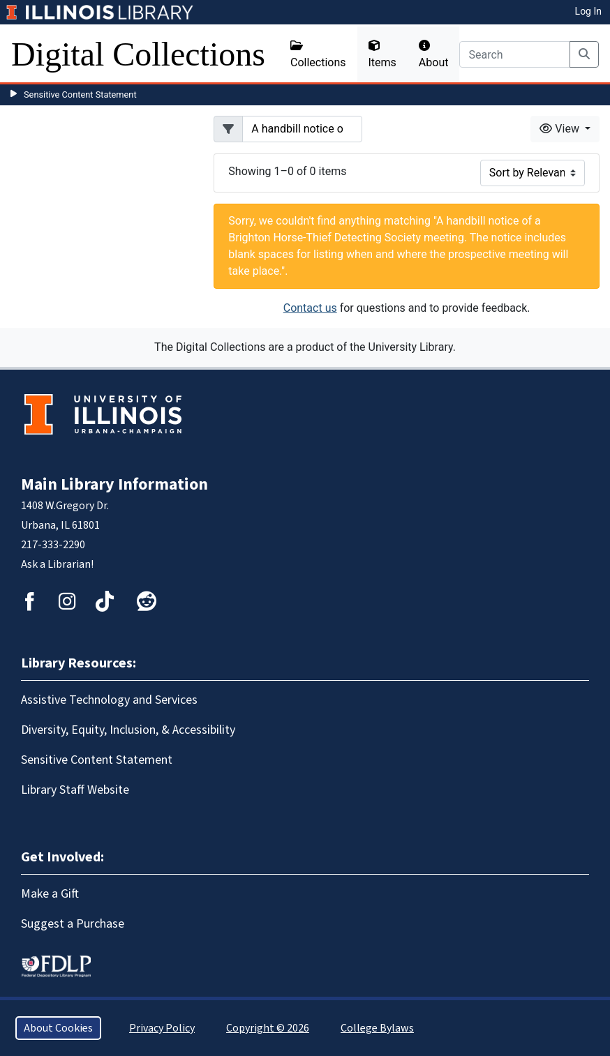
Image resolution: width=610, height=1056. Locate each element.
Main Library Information (114, 484)
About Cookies (58, 1028)
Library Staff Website (75, 790)
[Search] (514, 54)
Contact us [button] (310, 308)
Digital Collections (138, 54)
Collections (318, 54)
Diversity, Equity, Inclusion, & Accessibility (128, 730)
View (561, 128)
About (434, 54)
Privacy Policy (162, 1028)
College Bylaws (377, 1028)
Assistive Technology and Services (109, 700)
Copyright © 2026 (267, 1028)
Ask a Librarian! (57, 564)
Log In (588, 11)
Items (382, 54)
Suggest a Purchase (72, 924)
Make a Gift (50, 894)
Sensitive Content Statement (80, 94)
